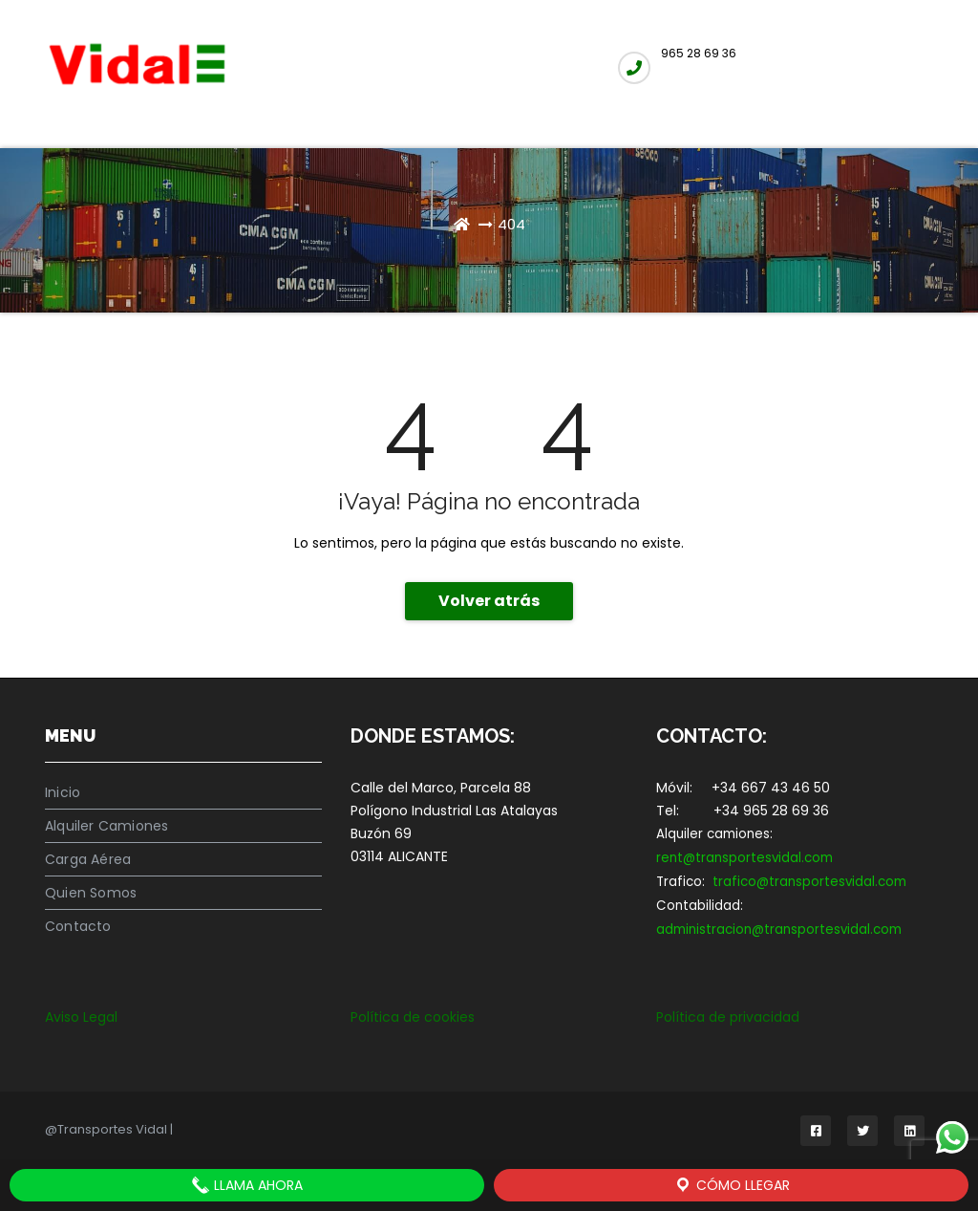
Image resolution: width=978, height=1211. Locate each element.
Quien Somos (91, 892)
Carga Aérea (88, 859)
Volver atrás (489, 601)
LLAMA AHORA (247, 1185)
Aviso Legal (81, 1017)
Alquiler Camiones (106, 825)
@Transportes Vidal (107, 1129)
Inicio (62, 792)
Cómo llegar (731, 1185)
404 (511, 224)
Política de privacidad (727, 1017)
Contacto (78, 926)
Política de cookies (413, 1017)
